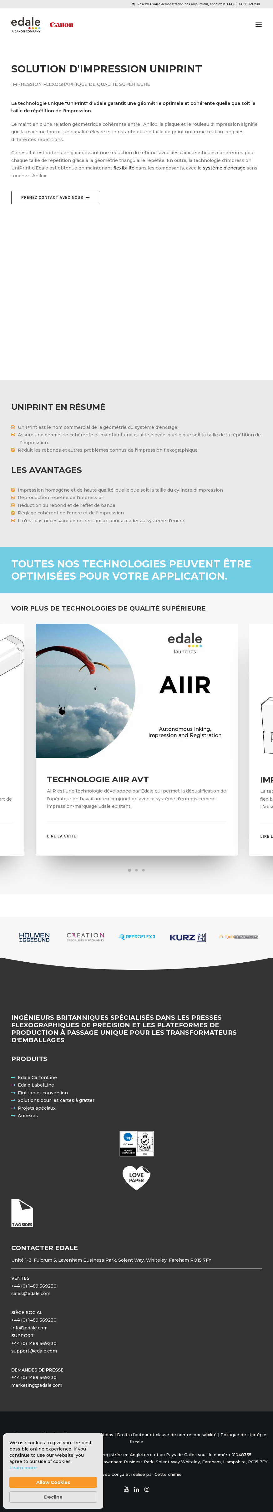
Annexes (28, 1115)
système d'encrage (224, 168)
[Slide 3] (143, 870)
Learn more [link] (23, 1467)
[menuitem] (196, 4)
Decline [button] (53, 1497)
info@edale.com (29, 1328)
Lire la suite (61, 836)
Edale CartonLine (37, 1077)
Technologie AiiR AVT (98, 779)
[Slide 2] (136, 870)
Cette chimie (168, 1474)
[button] (258, 24)
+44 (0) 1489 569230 (34, 1286)
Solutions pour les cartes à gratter (56, 1100)
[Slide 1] (129, 870)
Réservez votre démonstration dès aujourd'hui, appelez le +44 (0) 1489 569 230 (198, 4)
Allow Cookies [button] (53, 1482)
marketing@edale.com (36, 1385)
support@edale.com (34, 1351)
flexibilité (124, 168)
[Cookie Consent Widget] (53, 1471)
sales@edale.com (30, 1293)
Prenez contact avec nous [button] (55, 197)
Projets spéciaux (37, 1108)
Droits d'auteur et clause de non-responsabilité (167, 1434)
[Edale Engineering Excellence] (42, 24)
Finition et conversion (43, 1093)
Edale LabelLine (36, 1085)
